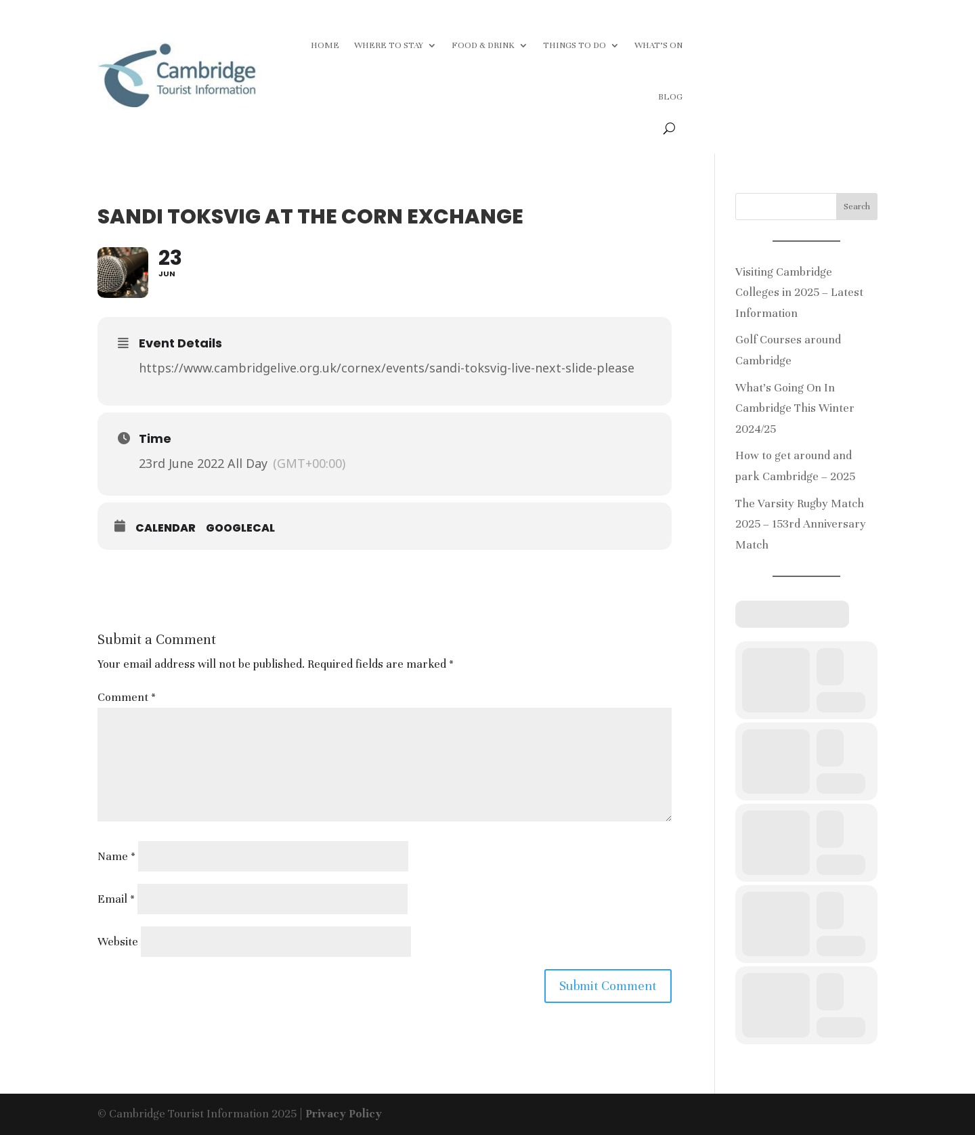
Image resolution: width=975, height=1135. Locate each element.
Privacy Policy (343, 1114)
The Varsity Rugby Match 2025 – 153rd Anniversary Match (800, 524)
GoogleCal (240, 528)
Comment (127, 697)
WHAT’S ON (658, 45)
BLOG (670, 96)
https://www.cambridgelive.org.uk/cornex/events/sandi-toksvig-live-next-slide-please (386, 368)
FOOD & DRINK (483, 45)
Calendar (165, 528)
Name (116, 856)
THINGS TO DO (574, 45)
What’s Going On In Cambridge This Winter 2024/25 (794, 408)
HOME (325, 45)
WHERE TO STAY (388, 45)
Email (116, 899)
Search (857, 206)
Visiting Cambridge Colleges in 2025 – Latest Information (799, 292)
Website (118, 942)
